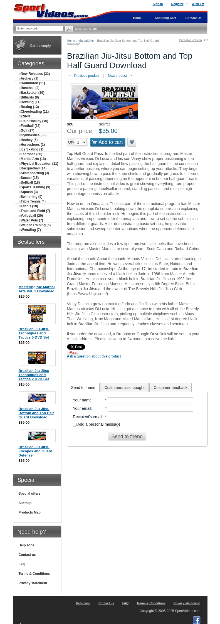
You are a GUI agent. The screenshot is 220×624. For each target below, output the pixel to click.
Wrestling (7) (30, 230)
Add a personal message (96, 424)
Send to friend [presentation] (83, 387)
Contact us (27, 555)
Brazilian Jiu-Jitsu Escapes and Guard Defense (35, 451)
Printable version (190, 40)
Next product (120, 76)
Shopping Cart (165, 17)
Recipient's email (87, 417)
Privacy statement (33, 583)
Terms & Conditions (34, 574)
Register (177, 4)
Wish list (198, 4)
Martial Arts (86, 40)
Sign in (158, 4)
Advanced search (86, 28)
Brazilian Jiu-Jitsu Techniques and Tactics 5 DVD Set (34, 333)
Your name (82, 400)
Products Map (30, 512)
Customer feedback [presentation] (170, 387)
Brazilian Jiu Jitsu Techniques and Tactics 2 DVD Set (34, 375)
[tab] (83, 387)
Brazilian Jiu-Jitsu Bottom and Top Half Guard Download (36, 413)
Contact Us (193, 17)
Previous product (83, 76)
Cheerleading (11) (34, 112)
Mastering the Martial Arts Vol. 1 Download (37, 289)
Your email (82, 408)
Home (71, 40)
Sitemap (25, 503)
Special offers (30, 493)
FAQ (22, 564)
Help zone (26, 545)
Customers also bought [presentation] (124, 387)
